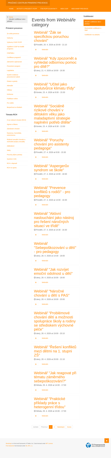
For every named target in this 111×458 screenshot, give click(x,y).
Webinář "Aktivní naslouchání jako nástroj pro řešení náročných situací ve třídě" (54, 219)
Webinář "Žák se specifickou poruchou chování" (51, 36)
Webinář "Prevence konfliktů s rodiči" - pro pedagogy (52, 192)
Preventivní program (13, 66)
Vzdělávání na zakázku (92, 34)
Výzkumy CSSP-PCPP (14, 42)
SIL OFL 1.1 (29, 446)
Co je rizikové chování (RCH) (16, 120)
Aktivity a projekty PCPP (27, 9)
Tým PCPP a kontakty (48, 9)
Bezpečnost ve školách (14, 107)
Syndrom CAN (11, 159)
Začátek (35, 427)
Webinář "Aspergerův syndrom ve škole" (51, 168)
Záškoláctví (10, 146)
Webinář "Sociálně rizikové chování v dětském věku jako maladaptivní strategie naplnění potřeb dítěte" (52, 114)
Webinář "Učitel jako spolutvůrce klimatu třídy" (54, 86)
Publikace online (12, 98)
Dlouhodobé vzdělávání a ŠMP (93, 29)
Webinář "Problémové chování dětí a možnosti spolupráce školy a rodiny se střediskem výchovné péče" (55, 321)
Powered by (95, 445)
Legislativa (10, 70)
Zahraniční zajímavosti (14, 62)
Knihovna (10, 94)
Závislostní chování (13, 129)
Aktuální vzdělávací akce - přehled (93, 23)
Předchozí (44, 427)
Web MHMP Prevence (79, 9)
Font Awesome (10, 446)
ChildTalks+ (11, 53)
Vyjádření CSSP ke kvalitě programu (15, 48)
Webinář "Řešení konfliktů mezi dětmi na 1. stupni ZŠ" (55, 351)
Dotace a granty (12, 81)
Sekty (9, 150)
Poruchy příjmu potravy (14, 154)
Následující (61, 427)
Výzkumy (10, 38)
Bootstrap (8, 443)
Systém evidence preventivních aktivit (13, 76)
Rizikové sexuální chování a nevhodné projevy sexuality (16, 140)
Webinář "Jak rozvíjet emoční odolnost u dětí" (53, 271)
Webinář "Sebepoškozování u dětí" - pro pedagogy (55, 247)
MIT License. (49, 443)
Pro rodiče (10, 103)
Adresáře (10, 85)
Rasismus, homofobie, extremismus (14, 134)
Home (11, 9)
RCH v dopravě (12, 163)
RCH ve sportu (12, 168)
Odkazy (9, 90)
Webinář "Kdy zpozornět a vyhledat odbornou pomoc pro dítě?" (55, 62)
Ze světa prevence (13, 33)
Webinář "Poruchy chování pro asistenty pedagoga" (51, 144)
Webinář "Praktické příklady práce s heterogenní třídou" (49, 403)
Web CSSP (64, 9)
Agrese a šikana (12, 124)
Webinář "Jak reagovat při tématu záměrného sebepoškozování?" (55, 377)
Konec (69, 427)
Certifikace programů (14, 57)
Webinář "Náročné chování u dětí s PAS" (52, 293)
